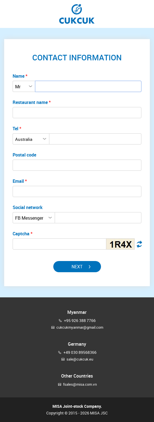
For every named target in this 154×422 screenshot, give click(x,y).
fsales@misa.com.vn (80, 384)
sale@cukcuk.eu (79, 359)
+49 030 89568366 (79, 352)
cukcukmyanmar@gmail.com (79, 327)
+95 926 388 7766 (80, 320)
